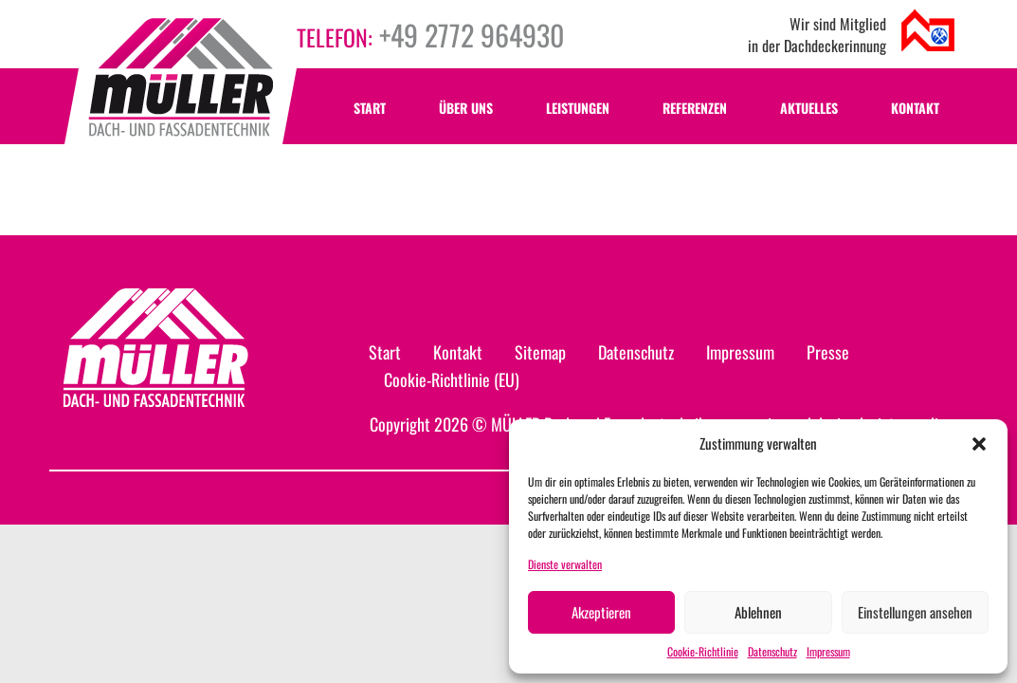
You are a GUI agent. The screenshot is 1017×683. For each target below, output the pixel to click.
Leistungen (577, 108)
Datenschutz (772, 651)
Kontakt (915, 108)
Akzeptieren (601, 611)
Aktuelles (809, 108)
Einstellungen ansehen (915, 611)
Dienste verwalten (565, 564)
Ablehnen (758, 611)
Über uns (466, 108)
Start (370, 108)
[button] (979, 443)
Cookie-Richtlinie (702, 651)
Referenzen (695, 108)
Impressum (828, 651)
